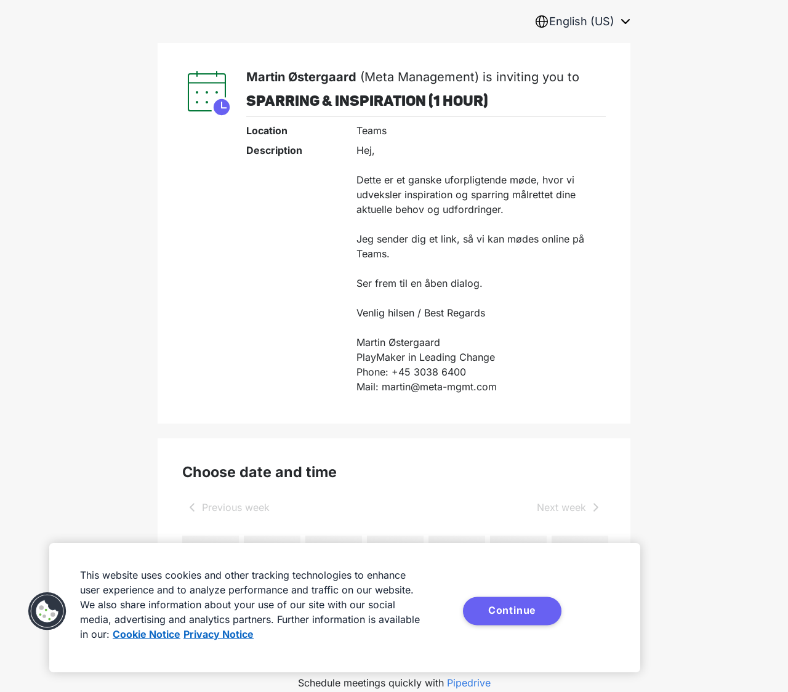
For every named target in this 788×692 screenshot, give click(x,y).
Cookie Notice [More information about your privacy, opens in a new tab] (146, 634)
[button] (47, 611)
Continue (512, 610)
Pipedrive (469, 683)
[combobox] (582, 21)
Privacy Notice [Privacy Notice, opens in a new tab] (218, 634)
